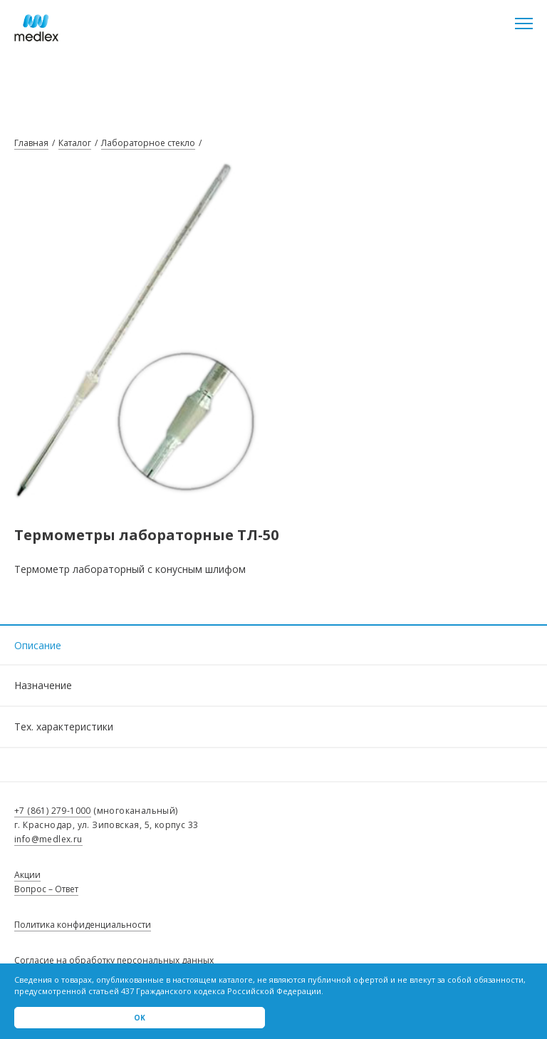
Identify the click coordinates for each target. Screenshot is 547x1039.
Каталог (74, 143)
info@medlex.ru (48, 839)
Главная (31, 143)
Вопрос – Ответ (46, 889)
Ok (139, 1018)
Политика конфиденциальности (82, 925)
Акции (27, 875)
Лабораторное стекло (148, 143)
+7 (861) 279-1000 (52, 811)
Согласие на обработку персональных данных (114, 960)
